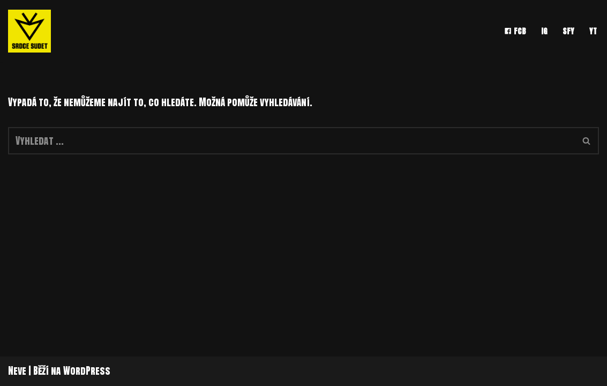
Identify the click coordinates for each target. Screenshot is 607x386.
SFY (568, 31)
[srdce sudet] (32, 31)
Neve (17, 370)
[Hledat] (291, 140)
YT (593, 31)
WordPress (86, 370)
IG (544, 31)
